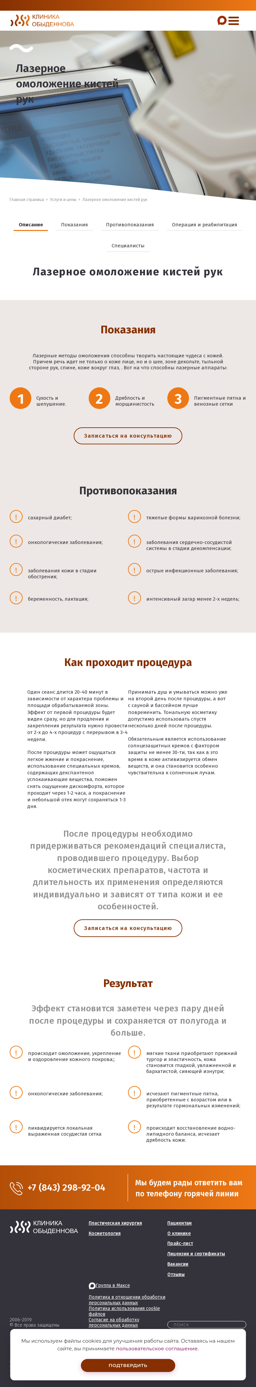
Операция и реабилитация (204, 225)
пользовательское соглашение (157, 1348)
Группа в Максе (109, 1285)
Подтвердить (128, 1365)
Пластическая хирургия (115, 1223)
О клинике (179, 1233)
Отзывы (176, 1274)
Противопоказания (130, 225)
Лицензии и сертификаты (196, 1254)
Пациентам (179, 1223)
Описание (31, 225)
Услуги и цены (63, 199)
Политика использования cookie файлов (124, 1311)
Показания (74, 225)
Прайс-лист (180, 1243)
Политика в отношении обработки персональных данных (127, 1300)
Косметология (105, 1233)
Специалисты (128, 246)
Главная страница (27, 199)
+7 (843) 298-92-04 (71, 1187)
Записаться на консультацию (128, 435)
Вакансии (177, 1264)
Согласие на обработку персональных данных (114, 1322)
